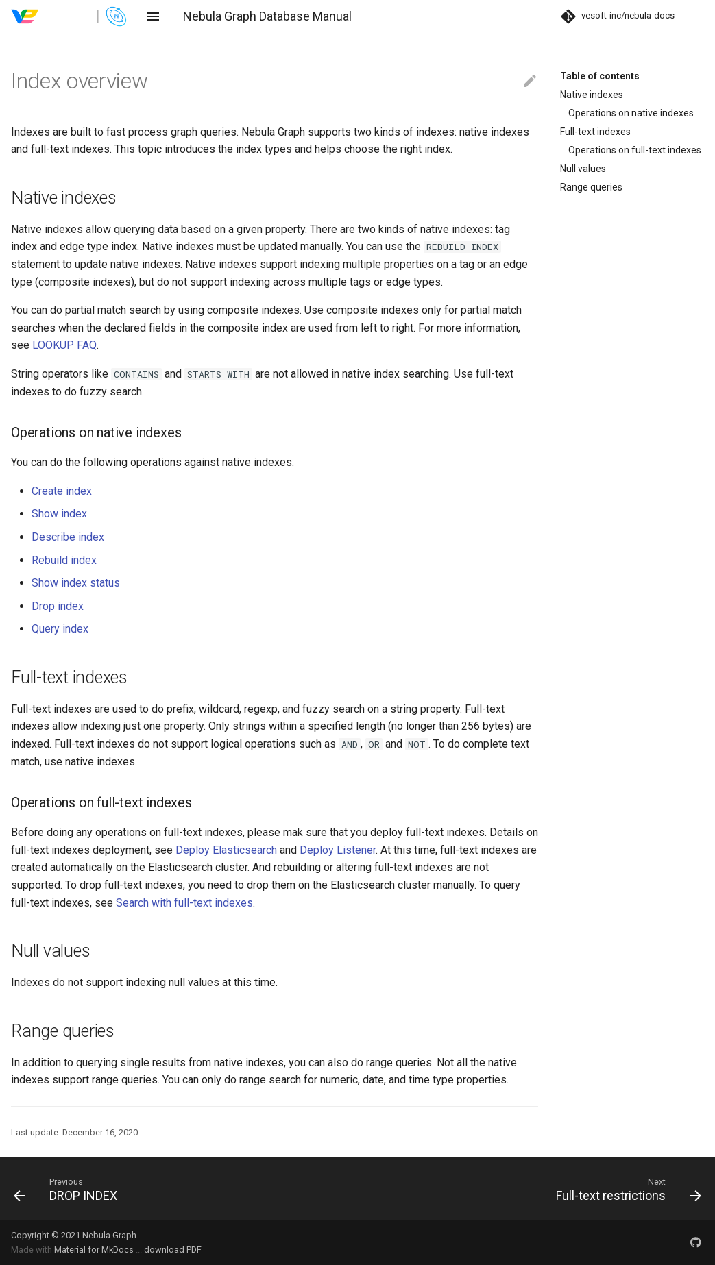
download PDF (173, 1249)
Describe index (68, 536)
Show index (59, 513)
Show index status (76, 582)
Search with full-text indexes (184, 902)
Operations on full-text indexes (634, 150)
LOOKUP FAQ (64, 345)
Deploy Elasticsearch (226, 850)
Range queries (591, 187)
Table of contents (600, 76)
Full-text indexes (595, 131)
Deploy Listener (338, 850)
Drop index (58, 606)
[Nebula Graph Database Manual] (69, 16)
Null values (583, 168)
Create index (62, 491)
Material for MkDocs (95, 1249)
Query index (60, 628)
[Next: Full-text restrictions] (535, 1189)
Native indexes (591, 94)
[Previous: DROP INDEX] (180, 1189)
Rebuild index (64, 560)
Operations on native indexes (631, 113)
